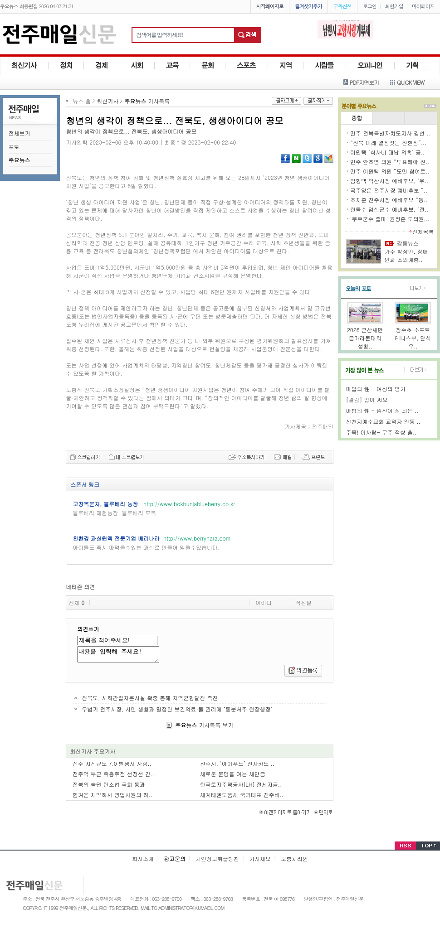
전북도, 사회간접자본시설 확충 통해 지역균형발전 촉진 (150, 700)
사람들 (325, 65)
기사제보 (260, 861)
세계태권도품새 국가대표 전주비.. (242, 797)
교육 (172, 65)
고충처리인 (294, 861)
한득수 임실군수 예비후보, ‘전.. (389, 209)
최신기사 (24, 65)
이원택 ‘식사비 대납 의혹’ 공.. (387, 152)
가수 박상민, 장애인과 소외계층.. (406, 255)
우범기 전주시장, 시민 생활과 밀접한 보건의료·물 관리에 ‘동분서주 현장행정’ (177, 712)
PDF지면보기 (364, 82)
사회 (137, 65)
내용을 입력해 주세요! (122, 655)
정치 (66, 65)
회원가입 (394, 6)
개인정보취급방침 (217, 861)
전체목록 (423, 231)
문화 (207, 65)
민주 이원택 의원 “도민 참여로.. (389, 171)
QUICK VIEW (410, 82)
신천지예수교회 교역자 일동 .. (383, 421)
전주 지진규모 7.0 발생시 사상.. (112, 766)
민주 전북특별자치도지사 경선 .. (390, 133)
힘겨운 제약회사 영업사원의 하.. (112, 797)
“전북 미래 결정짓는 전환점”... (388, 142)
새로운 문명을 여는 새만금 (232, 776)
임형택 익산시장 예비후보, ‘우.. (389, 180)
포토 (14, 146)
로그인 (369, 6)
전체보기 (19, 133)
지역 (285, 65)
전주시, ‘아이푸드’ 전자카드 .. (237, 766)
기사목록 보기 (204, 727)
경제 (101, 65)
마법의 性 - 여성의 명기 (376, 388)
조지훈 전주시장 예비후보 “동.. (388, 199)
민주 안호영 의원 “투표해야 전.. (389, 161)
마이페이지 (423, 6)
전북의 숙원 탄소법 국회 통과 (109, 787)
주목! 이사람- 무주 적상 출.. (381, 432)
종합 (356, 117)
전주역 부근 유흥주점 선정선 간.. (113, 776)
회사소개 (143, 861)
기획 (412, 65)
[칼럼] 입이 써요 (367, 399)
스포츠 (247, 65)
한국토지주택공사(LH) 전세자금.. (241, 787)
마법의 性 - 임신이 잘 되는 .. (382, 410)
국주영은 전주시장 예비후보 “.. (388, 190)
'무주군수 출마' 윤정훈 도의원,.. (390, 218)
